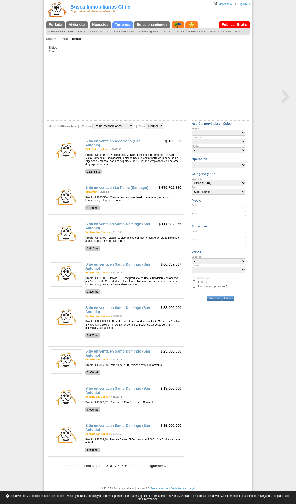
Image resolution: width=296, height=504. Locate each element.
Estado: (195, 265)
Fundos (167, 31)
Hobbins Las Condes (97, 232)
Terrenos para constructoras (93, 31)
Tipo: (194, 187)
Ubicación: (197, 257)
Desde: (195, 205)
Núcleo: (195, 146)
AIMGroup (91, 191)
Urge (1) (202, 281)
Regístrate (244, 4)
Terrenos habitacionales (61, 31)
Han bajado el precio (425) (212, 286)
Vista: (142, 126)
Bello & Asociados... (97, 149)
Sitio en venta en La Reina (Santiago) (116, 188)
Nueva (228, 298)
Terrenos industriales (123, 31)
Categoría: (197, 178)
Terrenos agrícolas (149, 31)
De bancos (203, 277)
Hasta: (195, 213)
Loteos (227, 31)
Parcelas (179, 31)
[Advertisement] (149, 86)
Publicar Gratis (234, 24)
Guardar (214, 298)
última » (88, 466)
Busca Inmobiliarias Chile (100, 7)
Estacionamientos (152, 24)
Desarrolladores (160, 488)
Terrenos (122, 24)
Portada (55, 24)
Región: (195, 128)
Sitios (238, 31)
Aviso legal (189, 488)
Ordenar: (87, 126)
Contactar (175, 488)
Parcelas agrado (197, 31)
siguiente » (157, 466)
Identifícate (225, 4)
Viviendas (77, 24)
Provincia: (197, 137)
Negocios (100, 24)
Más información (147, 499)
